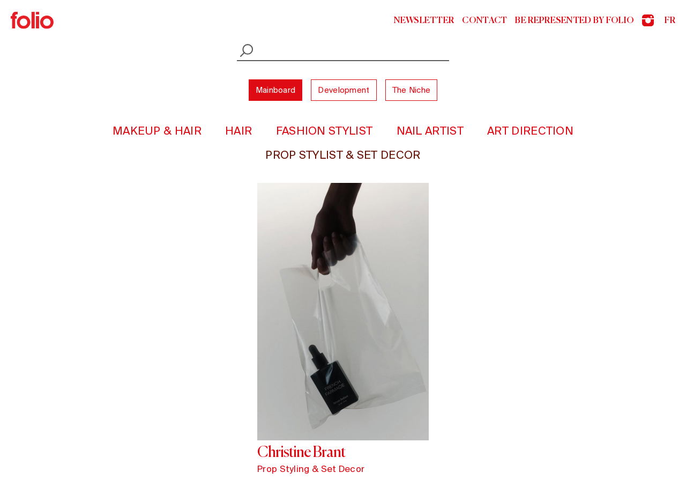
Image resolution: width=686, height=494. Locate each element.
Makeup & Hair (157, 130)
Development (343, 90)
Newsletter (424, 20)
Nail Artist (430, 130)
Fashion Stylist (324, 130)
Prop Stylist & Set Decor (342, 154)
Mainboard (276, 90)
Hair (238, 130)
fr (670, 20)
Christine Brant (301, 452)
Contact (484, 20)
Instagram (648, 20)
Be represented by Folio (574, 20)
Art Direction (530, 130)
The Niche (411, 90)
